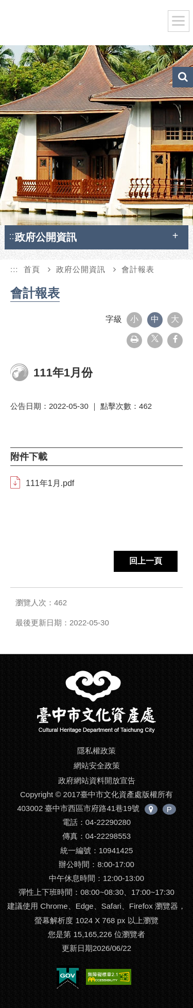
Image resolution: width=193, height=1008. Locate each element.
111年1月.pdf (50, 483)
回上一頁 (145, 560)
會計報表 (137, 269)
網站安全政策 (97, 765)
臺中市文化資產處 (88, 24)
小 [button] (134, 319)
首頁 (32, 269)
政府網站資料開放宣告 (96, 780)
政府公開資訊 (81, 269)
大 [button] (175, 319)
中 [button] (155, 319)
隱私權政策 (96, 750)
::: (13, 235)
